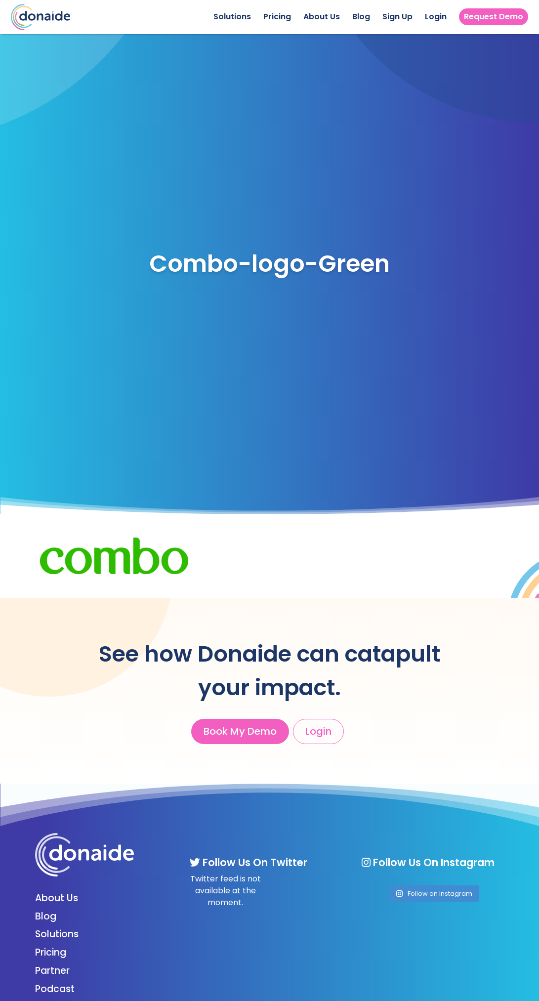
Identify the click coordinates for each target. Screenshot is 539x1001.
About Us (321, 16)
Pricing (277, 16)
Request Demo (493, 16)
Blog (361, 16)
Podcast (55, 989)
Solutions (232, 16)
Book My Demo (240, 731)
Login (436, 16)
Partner (52, 970)
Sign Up (397, 16)
